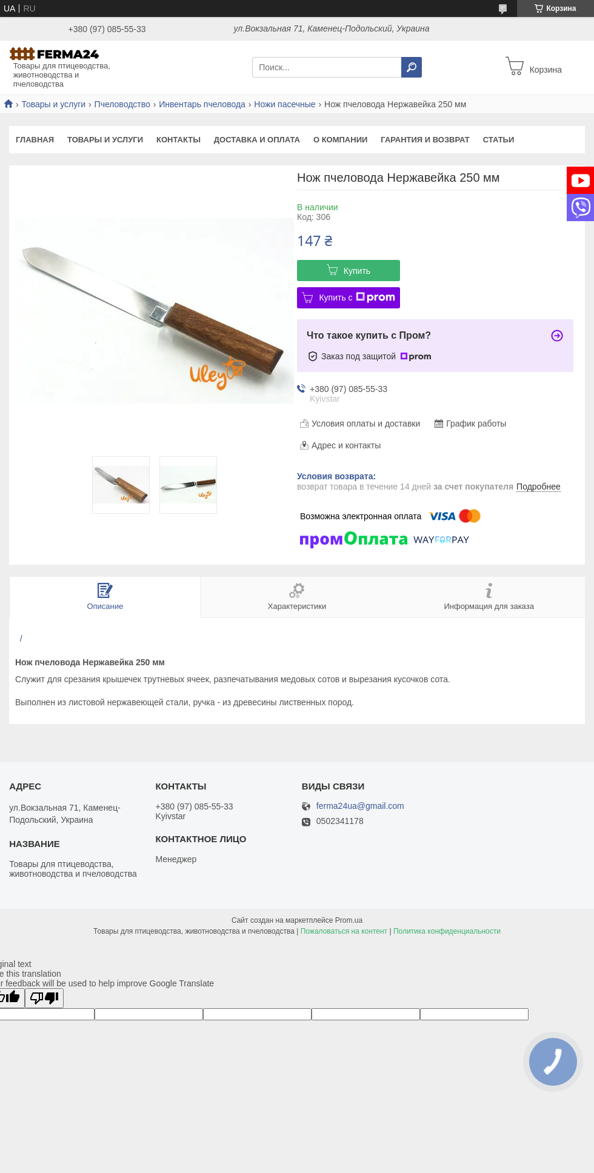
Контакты (178, 139)
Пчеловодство (122, 104)
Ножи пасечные (284, 104)
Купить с (357, 297)
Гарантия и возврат (425, 139)
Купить (357, 271)
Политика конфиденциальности (447, 931)
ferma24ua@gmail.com (360, 806)
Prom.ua (348, 920)
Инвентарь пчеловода (202, 104)
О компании (340, 139)
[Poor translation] (44, 998)
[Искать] (411, 67)
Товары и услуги (53, 104)
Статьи (499, 139)
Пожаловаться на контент (344, 931)
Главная (35, 139)
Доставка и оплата (257, 139)
